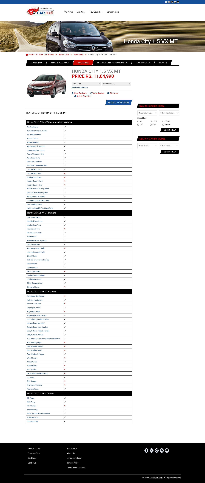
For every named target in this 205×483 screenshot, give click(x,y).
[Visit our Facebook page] (166, 2)
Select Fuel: (142, 118)
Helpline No (72, 448)
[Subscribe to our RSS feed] (175, 2)
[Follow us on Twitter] (169, 2)
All (139, 121)
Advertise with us (74, 458)
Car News (68, 12)
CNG (153, 124)
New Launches (96, 12)
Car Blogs (81, 12)
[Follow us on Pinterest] (172, 2)
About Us (71, 453)
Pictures (112, 93)
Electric (166, 124)
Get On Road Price (80, 87)
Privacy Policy (72, 463)
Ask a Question (82, 96)
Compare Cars (113, 12)
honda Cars (64, 54)
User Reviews (79, 93)
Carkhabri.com (156, 477)
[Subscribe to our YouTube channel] (177, 2)
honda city (78, 54)
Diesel (166, 121)
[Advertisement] (158, 84)
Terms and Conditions (76, 468)
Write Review (97, 93)
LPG (140, 124)
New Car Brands (46, 54)
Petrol (153, 121)
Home (30, 54)
